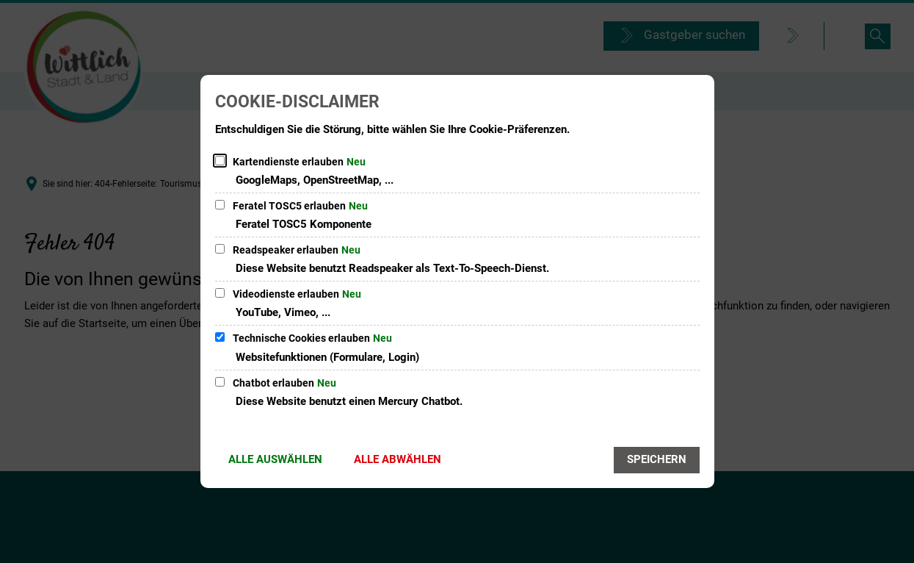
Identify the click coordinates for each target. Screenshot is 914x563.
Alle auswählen (275, 459)
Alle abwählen (397, 459)
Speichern (656, 459)
